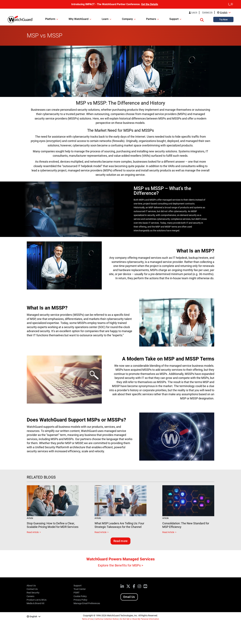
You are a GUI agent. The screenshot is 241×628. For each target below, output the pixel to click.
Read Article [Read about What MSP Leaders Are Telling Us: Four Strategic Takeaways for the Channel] (100, 532)
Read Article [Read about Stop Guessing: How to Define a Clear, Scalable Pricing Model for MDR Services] (33, 532)
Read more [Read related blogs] (120, 541)
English (223, 12)
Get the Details (149, 4)
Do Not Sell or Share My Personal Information (139, 619)
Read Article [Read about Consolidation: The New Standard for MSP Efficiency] (168, 532)
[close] (230, 4)
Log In (194, 12)
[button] (202, 19)
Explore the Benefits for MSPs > (120, 565)
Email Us (129, 597)
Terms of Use (87, 619)
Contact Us (207, 12)
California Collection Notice (106, 619)
